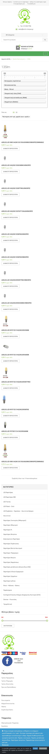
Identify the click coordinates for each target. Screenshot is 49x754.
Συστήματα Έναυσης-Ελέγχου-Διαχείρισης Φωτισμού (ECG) (21, 595)
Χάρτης (3, 706)
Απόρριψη (5, 745)
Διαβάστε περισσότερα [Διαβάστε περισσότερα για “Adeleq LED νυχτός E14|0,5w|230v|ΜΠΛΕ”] (10, 417)
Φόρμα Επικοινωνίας (8, 703)
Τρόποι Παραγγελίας (7, 678)
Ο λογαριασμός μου (19, 3)
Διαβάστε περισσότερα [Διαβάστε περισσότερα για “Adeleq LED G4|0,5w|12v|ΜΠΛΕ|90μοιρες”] (10, 265)
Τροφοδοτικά (7, 604)
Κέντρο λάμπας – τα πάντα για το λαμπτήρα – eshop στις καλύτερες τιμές (24, 2)
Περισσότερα (43, 751)
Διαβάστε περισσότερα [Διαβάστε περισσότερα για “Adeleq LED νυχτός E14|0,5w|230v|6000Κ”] (10, 362)
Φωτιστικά (6, 516)
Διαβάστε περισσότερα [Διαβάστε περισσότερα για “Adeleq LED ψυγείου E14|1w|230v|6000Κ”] (10, 439)
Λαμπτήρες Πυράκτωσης (11, 543)
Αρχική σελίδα (5, 59)
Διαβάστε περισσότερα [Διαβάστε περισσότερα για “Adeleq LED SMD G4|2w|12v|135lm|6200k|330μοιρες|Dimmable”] (10, 469)
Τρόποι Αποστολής (7, 684)
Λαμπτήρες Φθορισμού (10, 525)
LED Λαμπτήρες (8, 492)
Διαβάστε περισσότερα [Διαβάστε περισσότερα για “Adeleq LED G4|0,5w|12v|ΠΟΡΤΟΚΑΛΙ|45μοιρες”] (10, 219)
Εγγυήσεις (4, 726)
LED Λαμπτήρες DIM (9, 497)
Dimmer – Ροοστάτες (10, 599)
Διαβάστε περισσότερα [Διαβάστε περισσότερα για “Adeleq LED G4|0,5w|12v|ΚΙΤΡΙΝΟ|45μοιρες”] (10, 196)
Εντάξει (35, 751)
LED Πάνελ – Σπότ (8, 506)
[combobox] (24, 40)
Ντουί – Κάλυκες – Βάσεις (11, 585)
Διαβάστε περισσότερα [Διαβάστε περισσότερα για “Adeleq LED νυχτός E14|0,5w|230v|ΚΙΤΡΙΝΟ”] (10, 390)
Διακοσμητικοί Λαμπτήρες (11, 539)
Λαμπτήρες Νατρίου (9, 557)
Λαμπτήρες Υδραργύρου (10, 553)
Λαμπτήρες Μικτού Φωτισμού (12, 548)
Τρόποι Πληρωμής (7, 681)
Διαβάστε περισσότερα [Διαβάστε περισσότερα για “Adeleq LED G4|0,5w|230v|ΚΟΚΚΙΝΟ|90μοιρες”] (10, 311)
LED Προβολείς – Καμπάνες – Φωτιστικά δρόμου (18, 511)
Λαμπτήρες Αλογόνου (10, 534)
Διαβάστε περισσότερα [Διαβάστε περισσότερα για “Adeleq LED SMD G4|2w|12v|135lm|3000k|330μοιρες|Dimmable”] (10, 150)
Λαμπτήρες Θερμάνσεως (11, 562)
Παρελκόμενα (7, 590)
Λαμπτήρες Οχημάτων (10, 576)
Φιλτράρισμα (8, 625)
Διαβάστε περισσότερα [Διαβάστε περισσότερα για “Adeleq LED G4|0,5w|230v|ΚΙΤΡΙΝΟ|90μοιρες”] (10, 288)
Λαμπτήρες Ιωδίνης (9, 581)
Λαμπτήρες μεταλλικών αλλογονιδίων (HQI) (17, 567)
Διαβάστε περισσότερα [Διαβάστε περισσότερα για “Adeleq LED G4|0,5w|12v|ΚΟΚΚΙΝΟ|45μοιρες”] (10, 173)
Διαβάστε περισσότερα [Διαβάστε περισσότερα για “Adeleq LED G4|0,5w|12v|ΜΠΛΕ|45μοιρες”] (10, 242)
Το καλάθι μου (31, 3)
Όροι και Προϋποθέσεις (8, 687)
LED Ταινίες (7, 502)
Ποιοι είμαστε (5, 700)
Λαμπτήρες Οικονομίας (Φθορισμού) (14, 520)
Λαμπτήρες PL (7, 530)
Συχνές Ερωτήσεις (7, 710)
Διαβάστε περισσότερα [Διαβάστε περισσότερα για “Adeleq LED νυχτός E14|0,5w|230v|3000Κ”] (10, 338)
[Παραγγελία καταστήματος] (15, 116)
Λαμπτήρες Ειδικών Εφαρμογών (13, 571)
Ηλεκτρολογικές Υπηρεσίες (10, 723)
